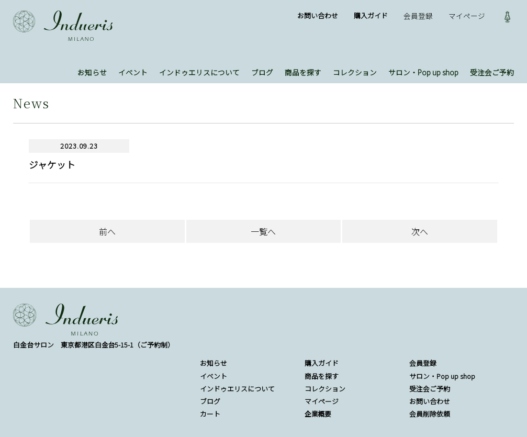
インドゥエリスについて (199, 72)
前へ (107, 231)
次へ (419, 231)
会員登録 (418, 15)
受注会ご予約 (492, 72)
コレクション (355, 72)
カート (210, 414)
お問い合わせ (317, 15)
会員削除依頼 (429, 414)
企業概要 (318, 414)
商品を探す (303, 72)
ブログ (262, 72)
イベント (133, 72)
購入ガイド (371, 15)
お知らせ (92, 72)
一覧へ (263, 231)
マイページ (466, 15)
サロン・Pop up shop (423, 72)
